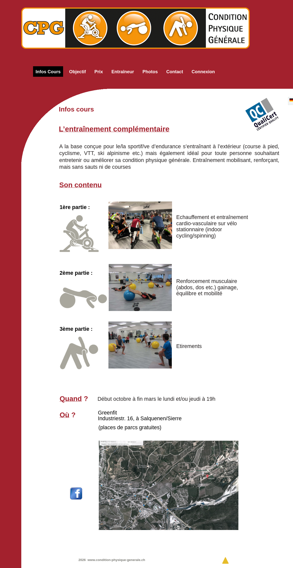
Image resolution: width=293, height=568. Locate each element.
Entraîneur (122, 71)
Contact (174, 71)
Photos (150, 71)
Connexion (203, 71)
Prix (98, 71)
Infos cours (48, 71)
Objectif (77, 71)
